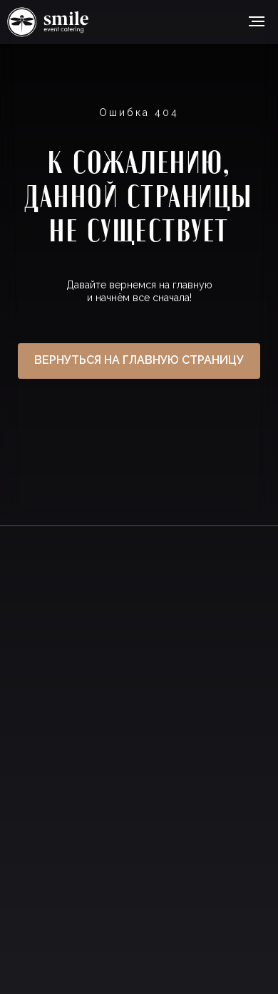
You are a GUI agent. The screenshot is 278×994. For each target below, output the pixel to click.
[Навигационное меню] (256, 21)
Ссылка (48, 22)
